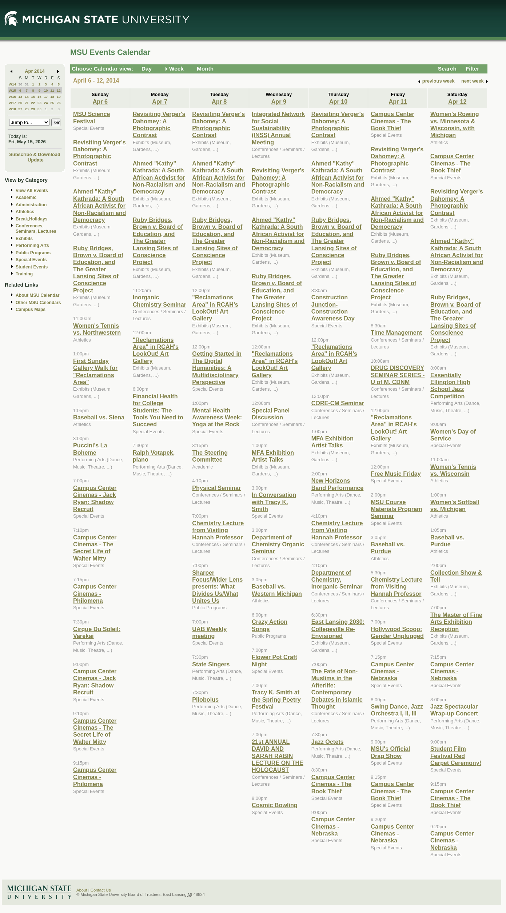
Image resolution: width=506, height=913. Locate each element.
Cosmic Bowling (275, 805)
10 (46, 90)
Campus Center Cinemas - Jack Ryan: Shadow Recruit (94, 498)
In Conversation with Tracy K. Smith (274, 501)
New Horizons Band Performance (337, 484)
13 (20, 97)
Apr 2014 (35, 71)
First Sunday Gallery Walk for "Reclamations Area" (95, 371)
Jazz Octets (327, 741)
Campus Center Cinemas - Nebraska (333, 826)
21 (27, 103)
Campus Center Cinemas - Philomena (94, 593)
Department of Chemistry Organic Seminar (278, 544)
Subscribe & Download (34, 154)
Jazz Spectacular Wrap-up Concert (454, 710)
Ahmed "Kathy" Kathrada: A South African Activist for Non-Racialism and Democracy (99, 205)
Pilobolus (205, 699)
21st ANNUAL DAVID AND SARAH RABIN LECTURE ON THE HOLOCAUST (277, 755)
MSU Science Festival (91, 117)
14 (27, 97)
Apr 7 (159, 101)
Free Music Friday (396, 473)
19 (59, 97)
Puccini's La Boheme (90, 448)
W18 (12, 109)
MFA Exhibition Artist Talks (273, 456)
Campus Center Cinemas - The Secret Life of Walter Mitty (94, 548)
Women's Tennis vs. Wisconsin (453, 470)
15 (33, 97)
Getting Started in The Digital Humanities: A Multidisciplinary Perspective (217, 367)
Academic (26, 197)
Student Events (32, 267)
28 (27, 109)
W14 (12, 84)
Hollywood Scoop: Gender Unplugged (397, 632)
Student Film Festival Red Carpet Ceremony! (455, 755)
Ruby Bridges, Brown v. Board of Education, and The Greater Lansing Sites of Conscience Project (98, 269)
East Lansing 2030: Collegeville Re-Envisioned (337, 628)
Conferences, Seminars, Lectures (36, 228)
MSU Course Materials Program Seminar (396, 509)
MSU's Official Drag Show (390, 752)
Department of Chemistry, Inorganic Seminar (337, 579)
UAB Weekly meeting (209, 632)
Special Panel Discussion (271, 413)
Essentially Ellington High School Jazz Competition (450, 385)
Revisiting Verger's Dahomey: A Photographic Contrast (99, 153)
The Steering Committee (210, 456)
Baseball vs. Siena (98, 417)
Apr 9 (278, 101)
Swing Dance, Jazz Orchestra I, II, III (397, 710)
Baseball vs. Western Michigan (277, 590)
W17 (12, 103)
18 (52, 97)
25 (52, 103)
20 (20, 103)
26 (59, 103)
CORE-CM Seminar (337, 403)
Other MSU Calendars (38, 302)
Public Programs (33, 252)
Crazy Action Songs (269, 625)
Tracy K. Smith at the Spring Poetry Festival (276, 699)
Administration (31, 204)
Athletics (25, 211)
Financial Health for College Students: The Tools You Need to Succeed (158, 410)
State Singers (211, 664)
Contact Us (101, 890)
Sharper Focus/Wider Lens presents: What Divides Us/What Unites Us (217, 586)
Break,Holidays (32, 219)
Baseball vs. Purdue (388, 547)
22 (33, 103)
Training (24, 273)
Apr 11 (398, 101)
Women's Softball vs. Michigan (454, 505)
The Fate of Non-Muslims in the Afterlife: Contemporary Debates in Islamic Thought (337, 689)
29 (33, 109)
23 (39, 103)
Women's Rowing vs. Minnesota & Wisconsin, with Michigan (454, 124)
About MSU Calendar (37, 295)
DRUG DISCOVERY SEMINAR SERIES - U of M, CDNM (398, 374)
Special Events (31, 259)
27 (20, 109)
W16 (12, 97)
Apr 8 (219, 101)
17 (46, 97)
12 (59, 90)
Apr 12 (457, 101)
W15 (12, 90)
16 (39, 97)
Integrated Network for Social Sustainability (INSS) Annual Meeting (278, 128)
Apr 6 (100, 101)
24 (46, 103)
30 (20, 84)
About (81, 890)
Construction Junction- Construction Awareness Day (333, 308)
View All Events (32, 190)
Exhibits (24, 238)
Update (36, 160)
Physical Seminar (216, 488)
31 (27, 84)
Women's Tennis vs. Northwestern (97, 329)
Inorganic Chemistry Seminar (159, 300)
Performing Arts (32, 245)
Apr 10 (338, 101)
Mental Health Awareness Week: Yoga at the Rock (217, 417)
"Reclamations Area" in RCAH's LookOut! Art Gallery (156, 350)
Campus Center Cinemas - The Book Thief (333, 784)
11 (52, 90)
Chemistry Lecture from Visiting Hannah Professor (218, 530)
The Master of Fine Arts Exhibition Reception (456, 621)
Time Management (396, 332)
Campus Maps (30, 309)
